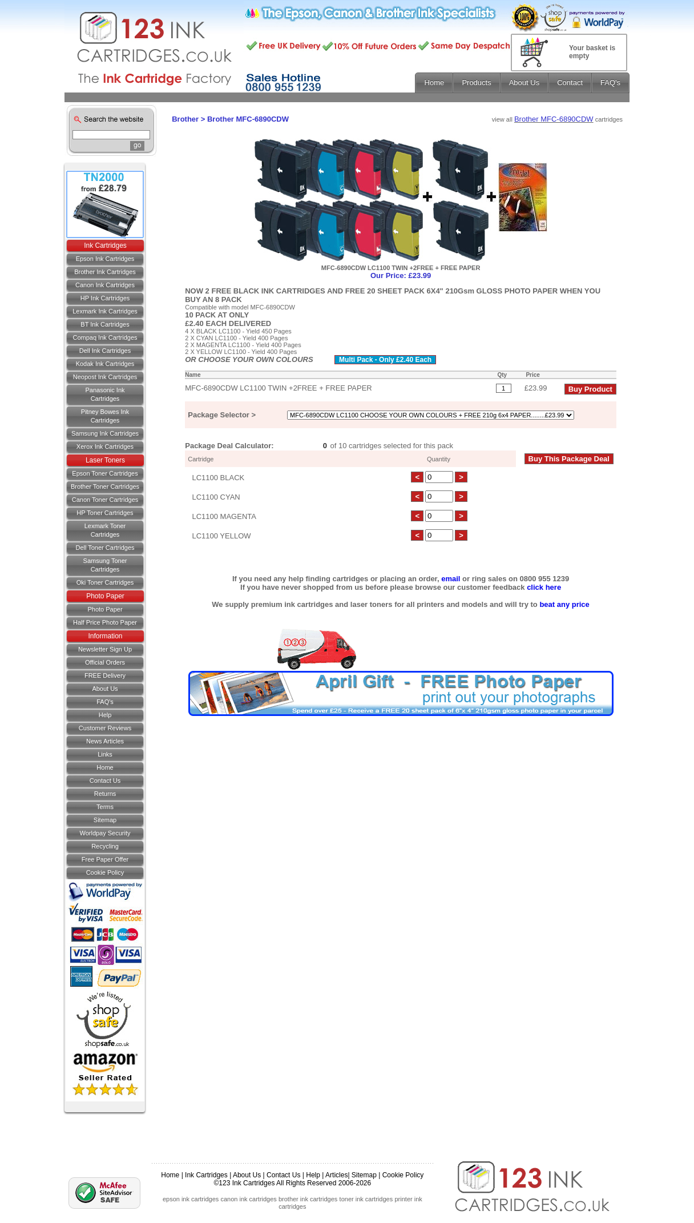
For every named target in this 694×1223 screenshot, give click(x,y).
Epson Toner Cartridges (105, 473)
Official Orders (105, 662)
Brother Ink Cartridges (105, 271)
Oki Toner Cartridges (105, 582)
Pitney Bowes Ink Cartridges (105, 416)
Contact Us (283, 1175)
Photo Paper (105, 596)
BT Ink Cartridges (104, 324)
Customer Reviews (105, 728)
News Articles (105, 741)
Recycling (105, 846)
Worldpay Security (104, 833)
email (450, 578)
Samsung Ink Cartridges (105, 433)
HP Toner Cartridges (104, 512)
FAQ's (105, 701)
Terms (105, 806)
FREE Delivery (105, 675)
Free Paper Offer (105, 859)
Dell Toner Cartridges (104, 547)
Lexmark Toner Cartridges (105, 530)
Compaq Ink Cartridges (104, 337)
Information (105, 636)
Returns (105, 793)
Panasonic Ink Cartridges (104, 394)
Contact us (105, 780)
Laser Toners (105, 460)
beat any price (564, 604)
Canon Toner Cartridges (105, 499)
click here (544, 587)
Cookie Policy (105, 872)
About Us (105, 688)
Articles (336, 1175)
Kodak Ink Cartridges (105, 363)
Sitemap (105, 819)
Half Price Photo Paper (105, 622)
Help (105, 714)
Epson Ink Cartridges (105, 258)
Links (105, 754)
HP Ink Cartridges (105, 298)
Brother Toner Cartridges (105, 486)
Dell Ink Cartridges (105, 350)
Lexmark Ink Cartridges (105, 311)
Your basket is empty (592, 52)
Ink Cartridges (105, 246)
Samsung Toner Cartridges (105, 565)
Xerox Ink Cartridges (105, 446)
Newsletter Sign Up (105, 649)
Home (104, 767)
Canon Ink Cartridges (105, 284)
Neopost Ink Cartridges (105, 376)
